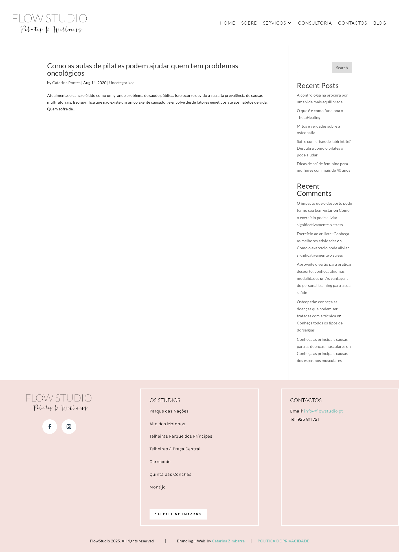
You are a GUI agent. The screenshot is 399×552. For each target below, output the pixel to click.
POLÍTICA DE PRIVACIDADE (283, 540)
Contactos (352, 23)
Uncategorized (122, 82)
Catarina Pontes (66, 82)
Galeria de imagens (178, 514)
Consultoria (315, 23)
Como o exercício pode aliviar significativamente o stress (323, 217)
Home (227, 23)
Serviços (274, 23)
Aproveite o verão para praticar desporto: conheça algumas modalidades (324, 271)
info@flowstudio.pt (323, 411)
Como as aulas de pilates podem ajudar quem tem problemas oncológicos (142, 69)
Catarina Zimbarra (228, 540)
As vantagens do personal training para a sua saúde (323, 285)
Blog (379, 23)
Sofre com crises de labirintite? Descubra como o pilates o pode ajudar (324, 148)
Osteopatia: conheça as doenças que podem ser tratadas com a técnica (317, 308)
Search (342, 67)
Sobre (249, 23)
